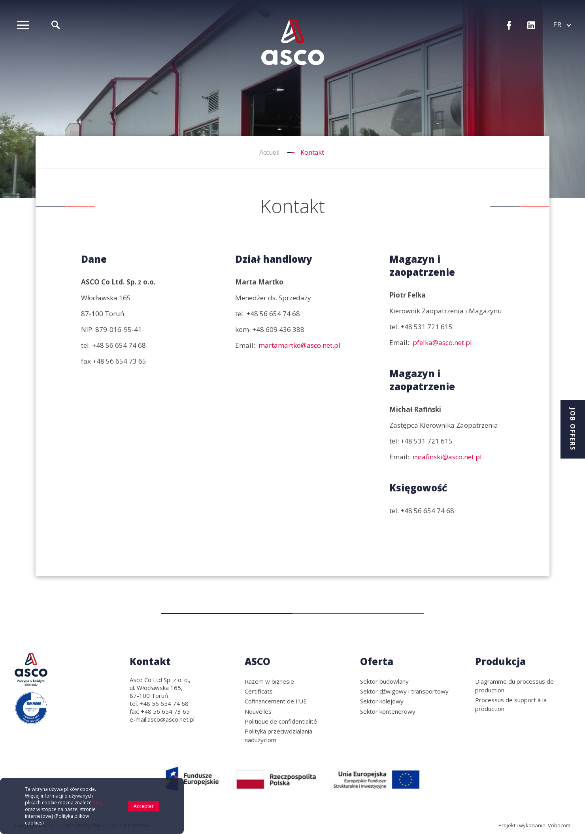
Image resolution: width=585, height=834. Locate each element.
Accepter (144, 810)
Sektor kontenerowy (387, 711)
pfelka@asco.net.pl (442, 342)
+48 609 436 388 (278, 329)
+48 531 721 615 (426, 326)
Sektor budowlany (384, 681)
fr (561, 24)
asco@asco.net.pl (170, 719)
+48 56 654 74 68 (119, 345)
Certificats (259, 691)
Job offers (572, 429)
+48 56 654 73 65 (119, 361)
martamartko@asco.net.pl (299, 345)
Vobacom (559, 825)
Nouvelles (258, 711)
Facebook (509, 26)
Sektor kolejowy (382, 701)
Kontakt (150, 661)
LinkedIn (531, 25)
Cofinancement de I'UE (276, 701)
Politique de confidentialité (281, 721)
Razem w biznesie (269, 681)
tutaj (97, 807)
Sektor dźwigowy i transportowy (404, 691)
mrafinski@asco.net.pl (447, 456)
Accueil (269, 152)
